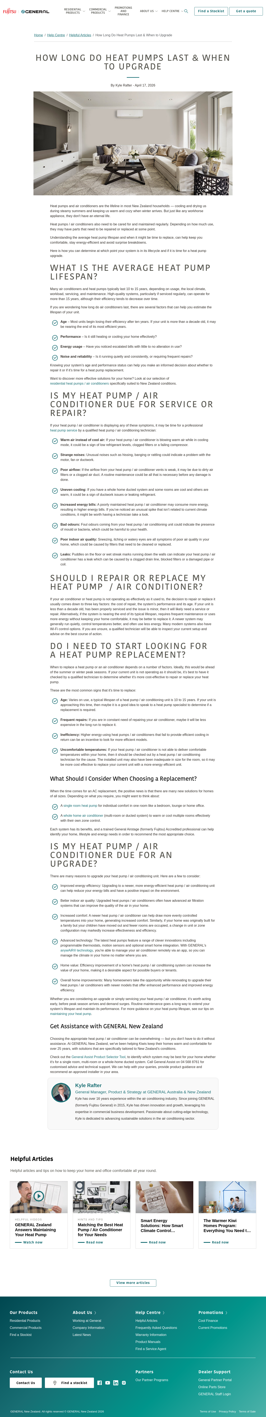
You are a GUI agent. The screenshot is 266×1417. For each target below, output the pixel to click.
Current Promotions (212, 1327)
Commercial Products (26, 1327)
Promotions (210, 1311)
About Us (82, 1311)
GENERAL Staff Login (214, 1393)
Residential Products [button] (72, 11)
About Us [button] (147, 11)
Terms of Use (209, 1410)
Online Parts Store (212, 1386)
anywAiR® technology (76, 950)
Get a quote (246, 11)
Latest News (82, 1334)
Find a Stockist (211, 11)
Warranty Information (150, 1334)
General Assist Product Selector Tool (98, 1057)
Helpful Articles (80, 35)
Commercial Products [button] (98, 11)
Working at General (87, 1320)
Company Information (89, 1327)
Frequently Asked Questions (156, 1327)
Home (38, 35)
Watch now (32, 1242)
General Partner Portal (215, 1379)
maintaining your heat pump (70, 1014)
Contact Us (25, 1382)
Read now (93, 1242)
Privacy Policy (229, 1410)
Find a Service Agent (150, 1348)
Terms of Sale (247, 1410)
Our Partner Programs (151, 1379)
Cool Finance (208, 1320)
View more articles (133, 1282)
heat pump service (63, 430)
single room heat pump (80, 805)
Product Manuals (147, 1341)
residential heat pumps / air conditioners (79, 383)
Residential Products (25, 1320)
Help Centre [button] (171, 11)
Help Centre (56, 35)
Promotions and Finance (123, 11)
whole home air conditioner (83, 815)
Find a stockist (69, 1382)
